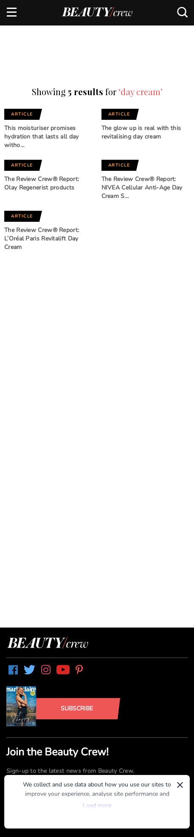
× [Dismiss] (180, 784)
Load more (97, 806)
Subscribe (77, 708)
